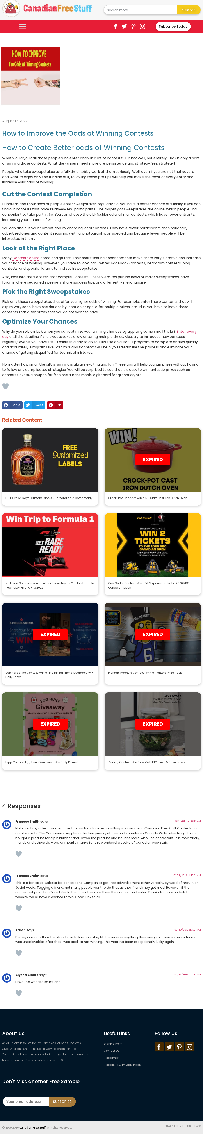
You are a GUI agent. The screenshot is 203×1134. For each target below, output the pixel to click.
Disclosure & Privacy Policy (122, 1065)
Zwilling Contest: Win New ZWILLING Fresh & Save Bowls (146, 762)
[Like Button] (5, 386)
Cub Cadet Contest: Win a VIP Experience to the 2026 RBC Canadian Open (148, 585)
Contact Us (111, 1051)
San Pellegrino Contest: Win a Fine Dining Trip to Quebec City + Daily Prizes (49, 675)
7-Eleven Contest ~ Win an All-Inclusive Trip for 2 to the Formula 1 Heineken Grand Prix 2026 (49, 585)
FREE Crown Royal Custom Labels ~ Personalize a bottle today (48, 498)
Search (189, 10)
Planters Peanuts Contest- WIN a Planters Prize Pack (145, 673)
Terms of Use (192, 1126)
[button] (12, 405)
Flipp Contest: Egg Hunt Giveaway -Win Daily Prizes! (41, 762)
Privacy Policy (173, 1126)
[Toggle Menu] (22, 26)
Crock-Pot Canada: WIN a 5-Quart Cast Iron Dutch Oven (147, 498)
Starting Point (113, 1044)
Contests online (25, 257)
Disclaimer (111, 1058)
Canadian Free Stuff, (32, 1127)
